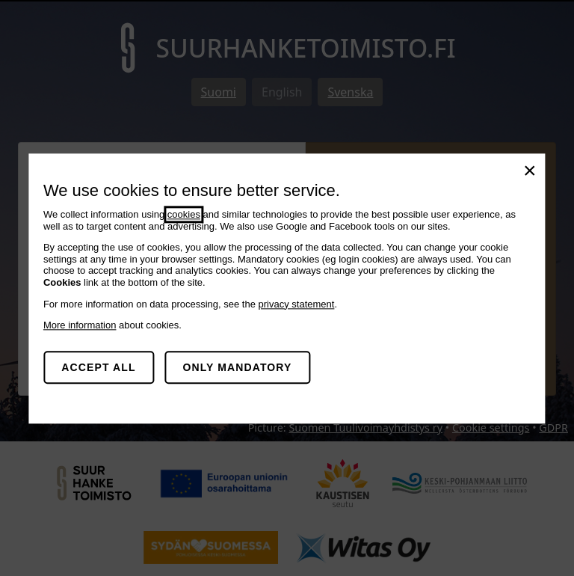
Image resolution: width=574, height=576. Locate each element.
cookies (183, 214)
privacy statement (297, 304)
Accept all (98, 367)
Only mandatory (236, 367)
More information (80, 325)
